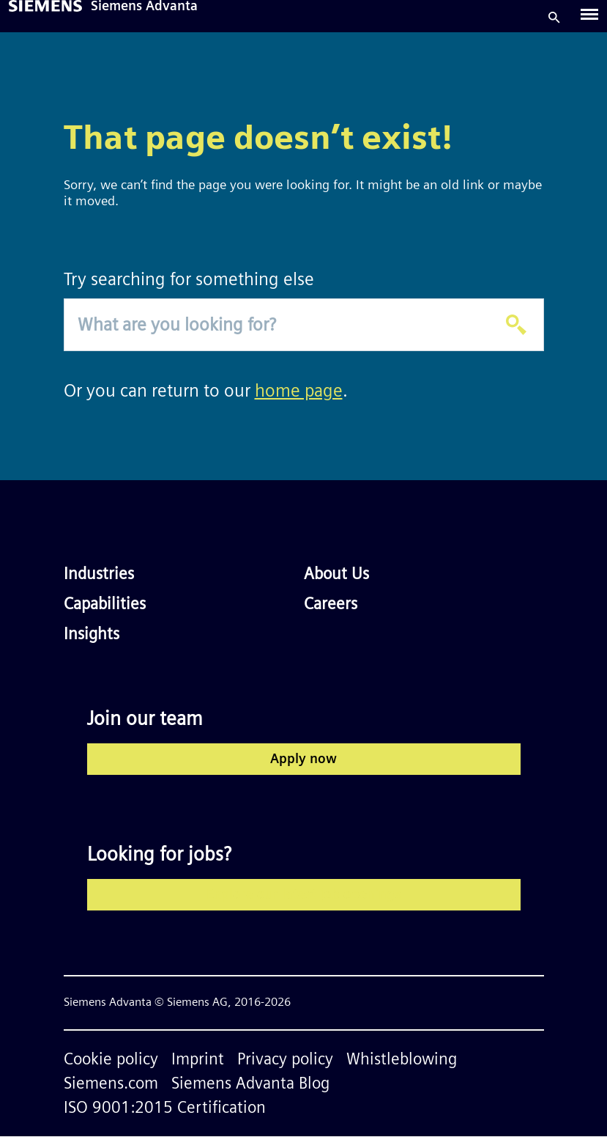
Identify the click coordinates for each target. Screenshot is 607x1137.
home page (299, 391)
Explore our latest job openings (303, 895)
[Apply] (516, 324)
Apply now (303, 760)
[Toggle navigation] (589, 17)
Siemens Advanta (144, 7)
